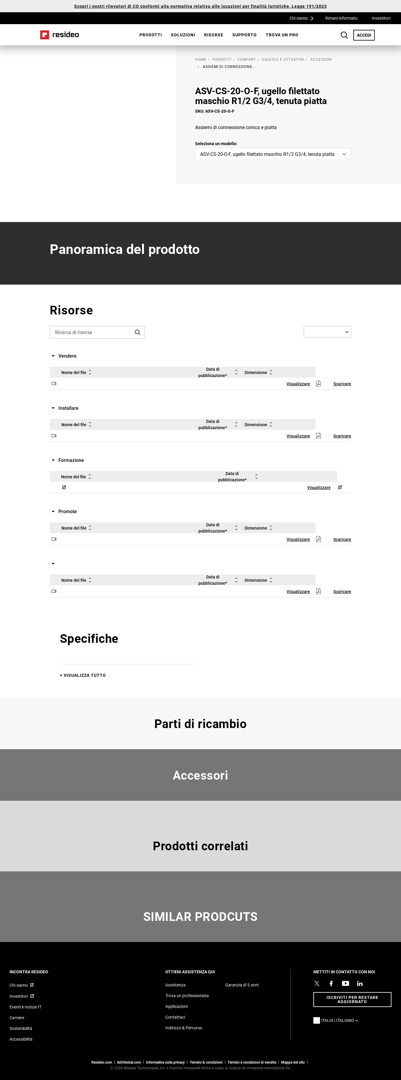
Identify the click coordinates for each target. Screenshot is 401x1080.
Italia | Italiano (341, 1020)
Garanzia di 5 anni (242, 985)
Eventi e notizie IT (25, 1007)
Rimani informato (341, 18)
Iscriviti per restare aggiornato (352, 999)
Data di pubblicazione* (219, 372)
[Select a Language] (327, 332)
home (200, 59)
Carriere (17, 1017)
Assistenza (175, 985)
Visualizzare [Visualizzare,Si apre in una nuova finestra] (298, 384)
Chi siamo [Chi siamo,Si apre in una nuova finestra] (19, 985)
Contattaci (175, 1017)
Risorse (213, 35)
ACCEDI (366, 35)
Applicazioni (176, 1006)
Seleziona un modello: (216, 143)
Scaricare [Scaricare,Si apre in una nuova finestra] (342, 384)
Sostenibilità (21, 1028)
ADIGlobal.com (129, 1062)
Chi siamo (304, 18)
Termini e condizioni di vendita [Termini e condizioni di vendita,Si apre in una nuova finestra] (252, 1062)
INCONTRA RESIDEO (37, 972)
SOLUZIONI (183, 35)
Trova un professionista (187, 995)
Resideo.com (101, 1062)
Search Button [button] (344, 35)
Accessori (321, 59)
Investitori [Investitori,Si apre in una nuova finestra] (381, 18)
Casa (59, 34)
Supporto (244, 35)
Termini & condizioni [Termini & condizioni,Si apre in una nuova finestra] (206, 1062)
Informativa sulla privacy (165, 1062)
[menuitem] (151, 34)
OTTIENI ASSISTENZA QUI (198, 972)
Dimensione (259, 372)
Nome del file (77, 372)
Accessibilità (21, 1039)
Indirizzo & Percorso (183, 1028)
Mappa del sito (293, 1062)
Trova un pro (282, 35)
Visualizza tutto (85, 675)
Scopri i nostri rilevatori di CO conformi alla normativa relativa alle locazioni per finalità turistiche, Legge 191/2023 (200, 6)
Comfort (246, 59)
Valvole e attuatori (283, 59)
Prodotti (150, 35)
